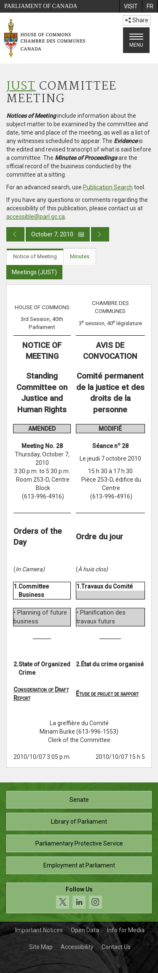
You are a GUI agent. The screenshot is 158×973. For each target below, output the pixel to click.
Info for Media (126, 930)
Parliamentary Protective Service (79, 843)
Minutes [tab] (79, 256)
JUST (21, 86)
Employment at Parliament (79, 865)
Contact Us (116, 947)
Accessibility (77, 947)
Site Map (41, 947)
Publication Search (108, 187)
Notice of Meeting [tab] (35, 256)
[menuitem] (130, 6)
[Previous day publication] (15, 234)
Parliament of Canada (40, 6)
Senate (79, 799)
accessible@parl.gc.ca (35, 216)
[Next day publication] (100, 234)
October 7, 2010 (57, 234)
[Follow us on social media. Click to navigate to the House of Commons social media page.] (79, 898)
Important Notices (39, 930)
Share (136, 20)
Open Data (85, 930)
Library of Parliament (79, 821)
